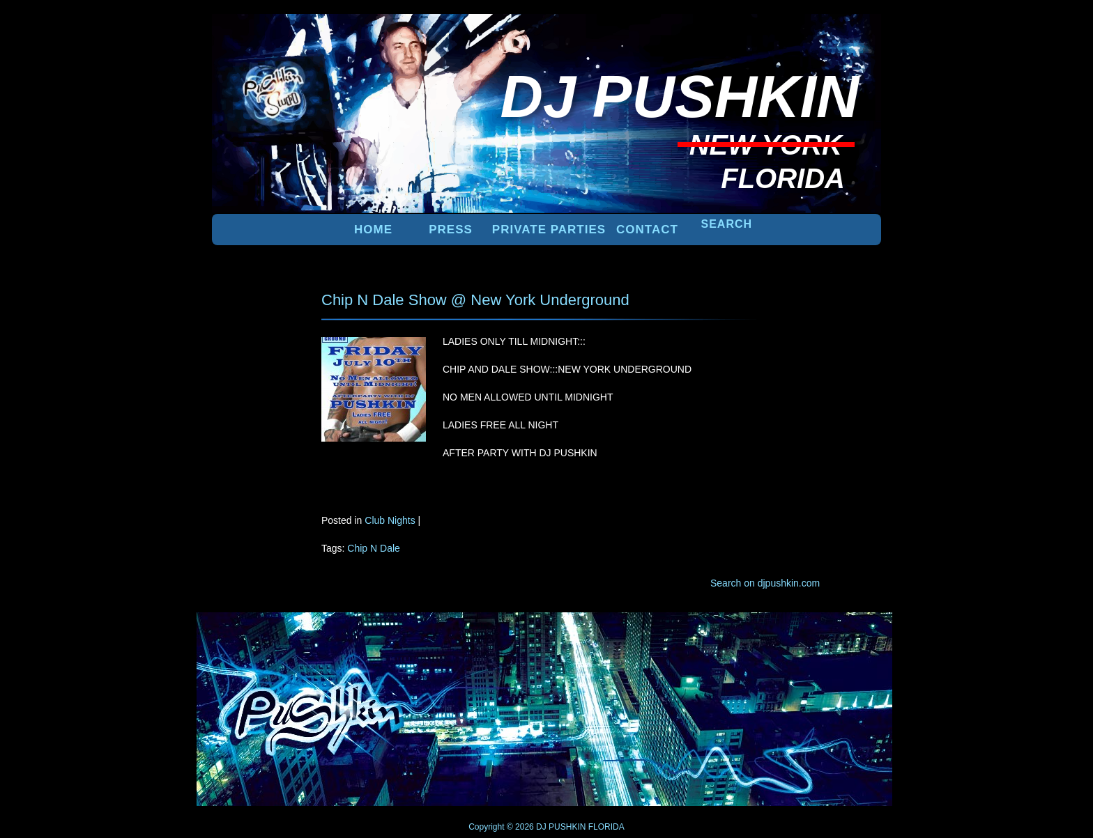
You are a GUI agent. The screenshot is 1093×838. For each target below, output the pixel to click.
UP (833, 635)
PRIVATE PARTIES (549, 229)
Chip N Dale (373, 548)
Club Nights (390, 520)
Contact (647, 229)
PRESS (451, 229)
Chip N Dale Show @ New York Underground (475, 300)
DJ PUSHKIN (560, 827)
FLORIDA (606, 827)
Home (373, 229)
